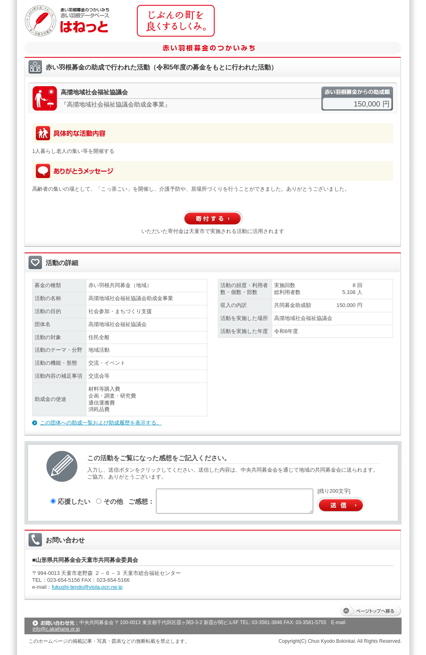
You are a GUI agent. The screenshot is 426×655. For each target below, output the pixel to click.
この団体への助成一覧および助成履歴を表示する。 (101, 423)
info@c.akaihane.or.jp (56, 629)
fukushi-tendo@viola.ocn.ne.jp (87, 587)
